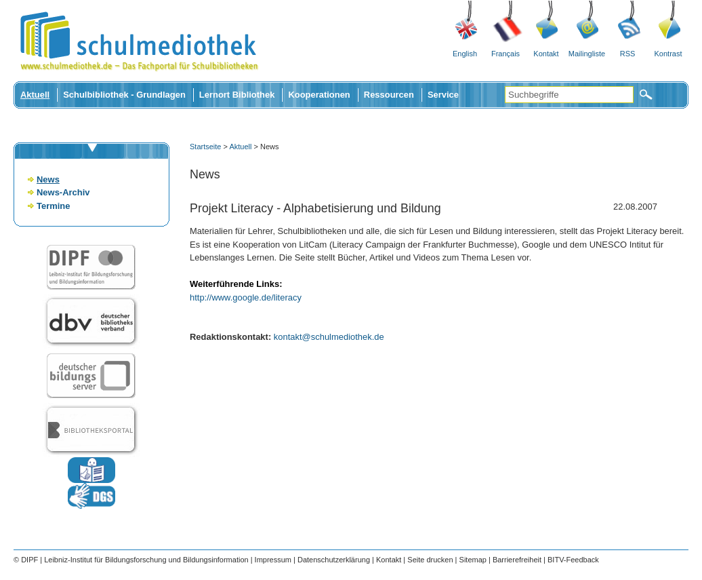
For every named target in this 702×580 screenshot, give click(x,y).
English (465, 54)
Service (443, 95)
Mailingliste (587, 54)
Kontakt (545, 54)
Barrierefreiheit (517, 560)
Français (505, 54)
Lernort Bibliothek (237, 95)
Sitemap (473, 560)
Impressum (273, 560)
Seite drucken (430, 560)
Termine (53, 206)
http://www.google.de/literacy (246, 297)
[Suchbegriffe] (569, 94)
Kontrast (668, 54)
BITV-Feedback (573, 560)
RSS (628, 54)
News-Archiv (63, 192)
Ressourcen (389, 95)
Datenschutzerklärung (333, 560)
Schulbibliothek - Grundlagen (124, 95)
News (48, 179)
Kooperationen (319, 95)
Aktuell (34, 95)
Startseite (205, 146)
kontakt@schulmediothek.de (329, 337)
